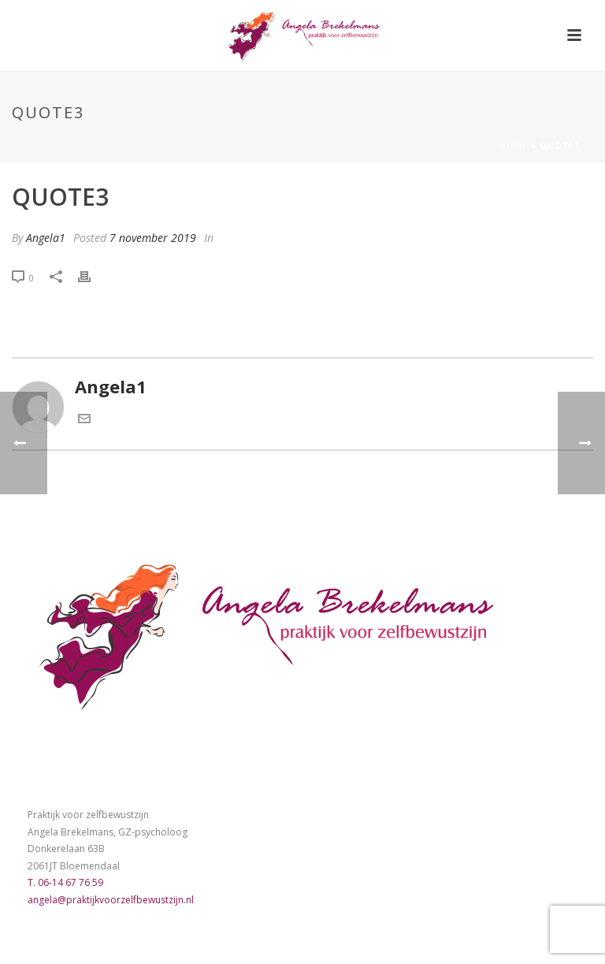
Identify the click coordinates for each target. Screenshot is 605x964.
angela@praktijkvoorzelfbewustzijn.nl (111, 899)
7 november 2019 (152, 237)
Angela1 (45, 237)
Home (513, 145)
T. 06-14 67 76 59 (65, 882)
